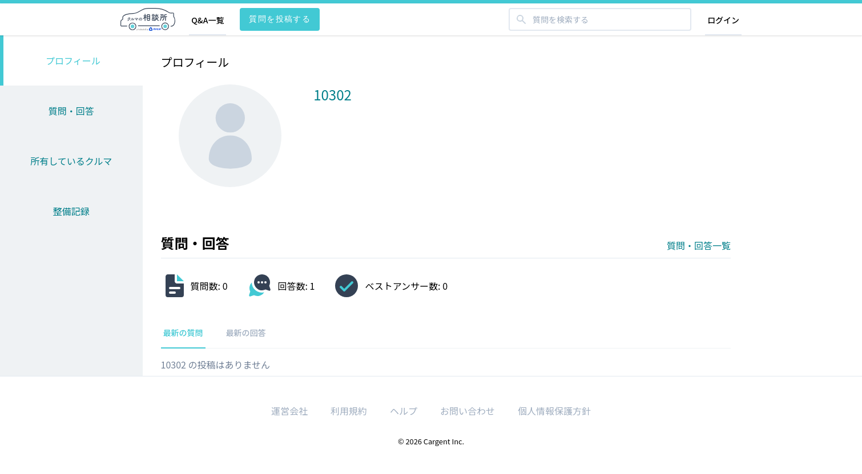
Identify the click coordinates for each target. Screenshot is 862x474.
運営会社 (289, 411)
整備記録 (71, 211)
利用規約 (349, 411)
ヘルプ (403, 411)
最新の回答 (246, 332)
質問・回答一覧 (699, 245)
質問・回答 (71, 111)
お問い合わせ (467, 411)
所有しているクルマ (71, 161)
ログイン (723, 20)
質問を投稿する (280, 18)
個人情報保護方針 (554, 411)
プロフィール (73, 60)
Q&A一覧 (207, 20)
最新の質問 (183, 332)
